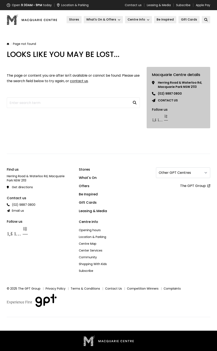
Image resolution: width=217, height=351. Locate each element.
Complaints (172, 288)
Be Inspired (88, 194)
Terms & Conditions (85, 288)
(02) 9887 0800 (170, 93)
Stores (84, 169)
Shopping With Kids (93, 264)
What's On (88, 178)
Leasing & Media (159, 5)
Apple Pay (203, 5)
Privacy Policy (55, 288)
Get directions (22, 187)
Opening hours (90, 230)
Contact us (133, 5)
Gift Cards (88, 202)
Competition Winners (143, 288)
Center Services (90, 250)
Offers (84, 186)
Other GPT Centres (175, 172)
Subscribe (183, 5)
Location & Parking (92, 237)
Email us (18, 211)
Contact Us (113, 288)
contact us (79, 81)
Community (88, 257)
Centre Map (87, 244)
